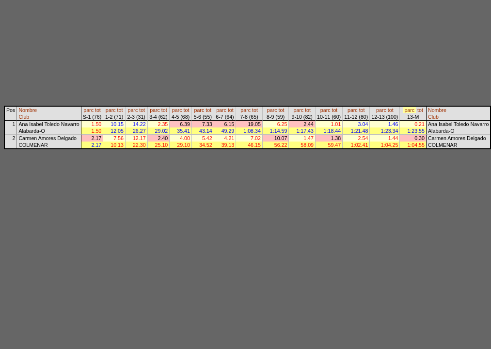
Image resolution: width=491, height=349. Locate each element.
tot (98, 110)
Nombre (27, 110)
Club (23, 117)
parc (88, 110)
